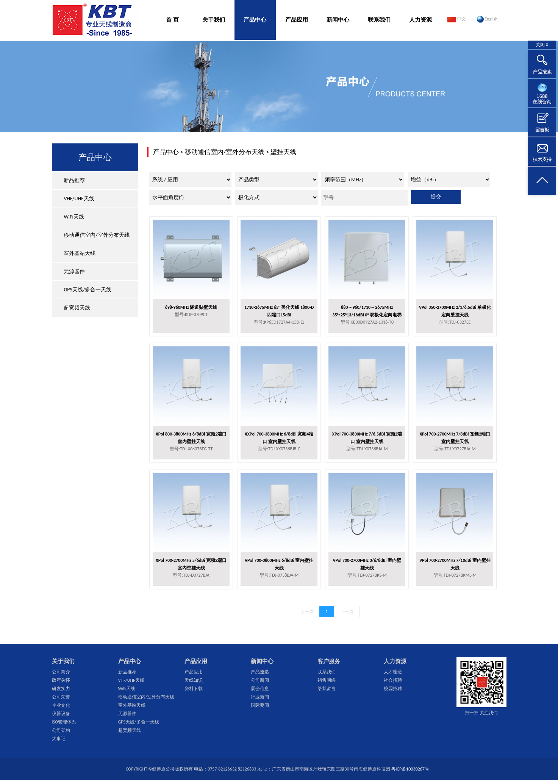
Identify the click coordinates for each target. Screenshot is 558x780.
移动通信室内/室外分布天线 (96, 235)
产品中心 (255, 19)
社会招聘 (393, 680)
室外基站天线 (79, 253)
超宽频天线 (77, 308)
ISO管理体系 (64, 722)
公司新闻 (260, 680)
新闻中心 (338, 19)
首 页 (172, 19)
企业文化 (61, 705)
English (487, 19)
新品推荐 (74, 180)
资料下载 (193, 688)
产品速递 (260, 672)
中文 (456, 19)
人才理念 (393, 672)
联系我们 (379, 19)
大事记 (59, 738)
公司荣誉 (61, 697)
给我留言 (326, 688)
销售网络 (326, 680)
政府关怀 (61, 680)
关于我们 (213, 19)
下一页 (346, 611)
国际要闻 (260, 705)
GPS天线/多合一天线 (87, 289)
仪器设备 (61, 713)
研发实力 (61, 688)
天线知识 (193, 680)
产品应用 (296, 19)
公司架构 (61, 730)
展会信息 (260, 688)
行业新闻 (260, 697)
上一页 (307, 611)
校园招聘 (393, 688)
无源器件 (74, 271)
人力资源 (420, 19)
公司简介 (61, 672)
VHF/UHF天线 (79, 198)
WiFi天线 (74, 217)
